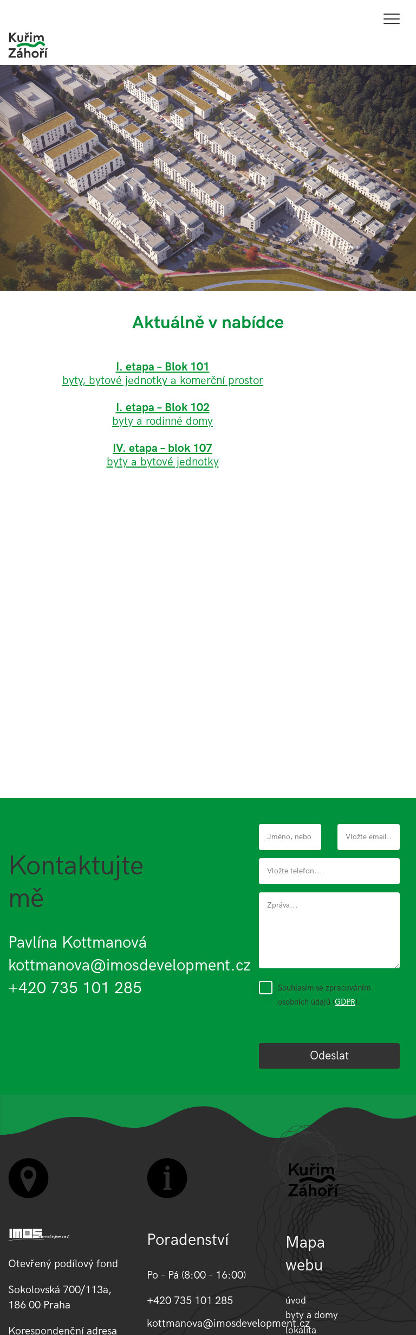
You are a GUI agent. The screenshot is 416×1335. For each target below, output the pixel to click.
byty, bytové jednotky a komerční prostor (162, 380)
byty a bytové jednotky (163, 455)
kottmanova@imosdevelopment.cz (129, 965)
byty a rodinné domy (162, 421)
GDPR (345, 1002)
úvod (295, 1300)
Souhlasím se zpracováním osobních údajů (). (324, 995)
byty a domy (311, 1315)
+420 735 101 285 (75, 988)
